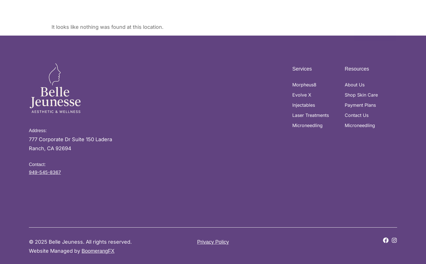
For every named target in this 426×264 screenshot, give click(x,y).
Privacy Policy (213, 242)
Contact (339, 34)
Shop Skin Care (232, 34)
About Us (165, 34)
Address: (38, 130)
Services (196, 34)
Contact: (37, 164)
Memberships (309, 34)
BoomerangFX (98, 251)
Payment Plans (272, 34)
